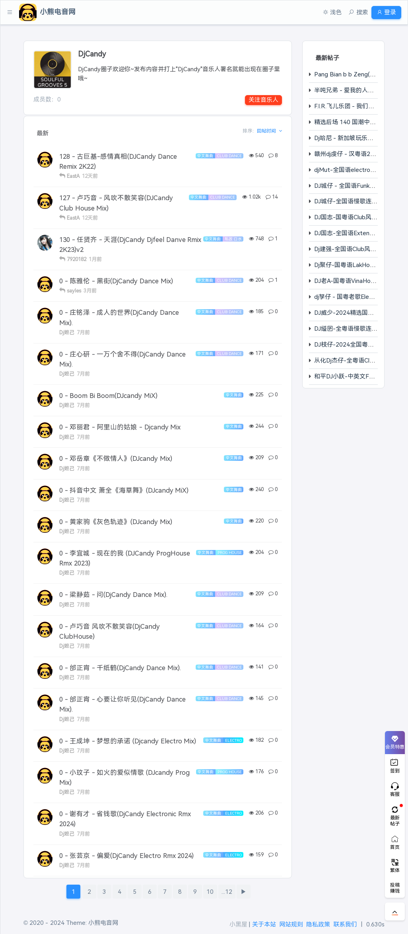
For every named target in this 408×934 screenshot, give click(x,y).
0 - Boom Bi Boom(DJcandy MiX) (108, 395)
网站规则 (291, 924)
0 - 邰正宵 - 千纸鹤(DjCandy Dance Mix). (120, 667)
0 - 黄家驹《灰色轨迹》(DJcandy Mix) (115, 521)
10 (210, 891)
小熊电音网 (103, 922)
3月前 (90, 291)
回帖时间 (267, 131)
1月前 (95, 259)
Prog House (230, 552)
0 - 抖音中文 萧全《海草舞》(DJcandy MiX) (123, 490)
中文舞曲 (205, 156)
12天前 (90, 176)
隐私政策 (318, 924)
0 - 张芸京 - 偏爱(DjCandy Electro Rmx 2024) (126, 855)
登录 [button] (383, 12)
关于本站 (264, 924)
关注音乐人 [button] (263, 99)
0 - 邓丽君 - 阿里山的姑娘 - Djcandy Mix (120, 427)
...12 (226, 891)
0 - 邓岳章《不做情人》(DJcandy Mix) (115, 458)
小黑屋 (238, 924)
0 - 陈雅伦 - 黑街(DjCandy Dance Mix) (116, 281)
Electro (233, 740)
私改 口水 (233, 239)
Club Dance (229, 156)
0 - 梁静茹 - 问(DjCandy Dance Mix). (113, 594)
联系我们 (345, 924)
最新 (43, 133)
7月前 (83, 332)
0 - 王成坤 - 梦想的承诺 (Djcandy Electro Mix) (127, 741)
